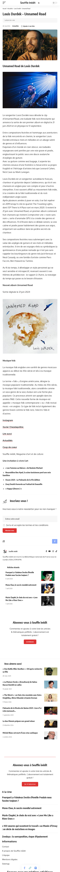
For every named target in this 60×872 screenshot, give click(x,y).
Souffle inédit (13, 551)
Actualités (10, 8)
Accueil (4, 8)
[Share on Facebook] (24, 868)
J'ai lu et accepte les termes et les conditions (27, 525)
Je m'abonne (30, 642)
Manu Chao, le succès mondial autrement (21, 585)
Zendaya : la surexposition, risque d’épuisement (25, 836)
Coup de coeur (10, 447)
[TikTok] (56, 551)
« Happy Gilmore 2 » (13, 488)
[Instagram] (53, 551)
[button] (5, 3)
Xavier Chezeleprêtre (13, 427)
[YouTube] (49, 551)
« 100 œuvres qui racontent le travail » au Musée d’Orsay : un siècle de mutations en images (29, 827)
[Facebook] (46, 551)
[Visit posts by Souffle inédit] (5, 551)
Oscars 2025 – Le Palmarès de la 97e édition (22, 480)
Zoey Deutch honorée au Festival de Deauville (23, 484)
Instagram (8, 420)
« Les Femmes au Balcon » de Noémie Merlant (24, 468)
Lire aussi (7, 433)
